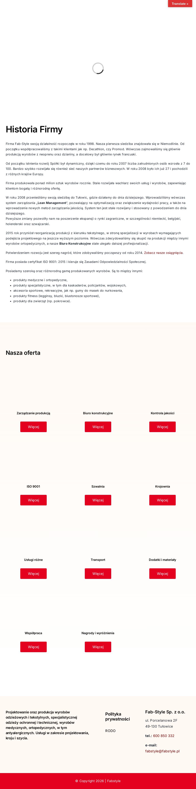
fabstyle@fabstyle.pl (162, 751)
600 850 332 (164, 736)
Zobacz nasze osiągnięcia (163, 253)
